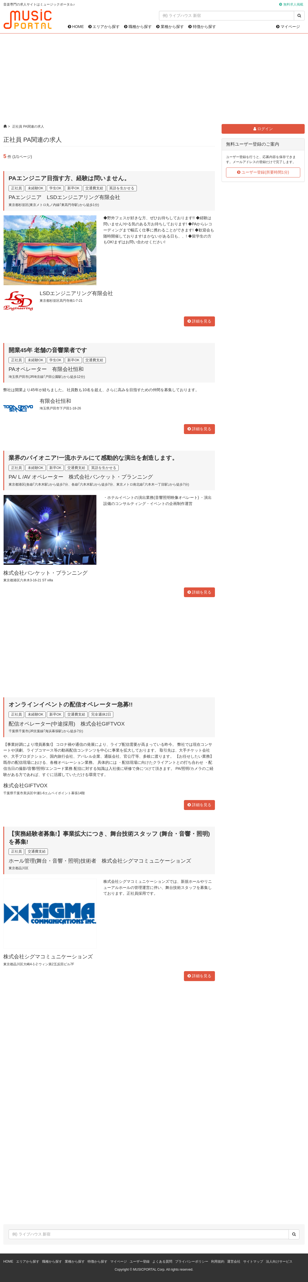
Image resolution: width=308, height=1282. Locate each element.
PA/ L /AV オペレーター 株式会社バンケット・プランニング (81, 477)
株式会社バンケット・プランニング (45, 573)
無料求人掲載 (293, 4)
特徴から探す (202, 26)
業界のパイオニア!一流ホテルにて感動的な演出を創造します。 (93, 458)
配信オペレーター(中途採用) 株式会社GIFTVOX (67, 724)
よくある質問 (162, 1261)
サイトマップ (253, 1261)
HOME (76, 26)
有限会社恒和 (55, 401)
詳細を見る (199, 321)
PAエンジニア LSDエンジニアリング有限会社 (64, 197)
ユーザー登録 (140, 1261)
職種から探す (138, 26)
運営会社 (233, 1261)
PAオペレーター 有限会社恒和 (46, 369)
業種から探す (170, 26)
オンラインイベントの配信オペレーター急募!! (71, 704)
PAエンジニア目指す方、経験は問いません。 (69, 178)
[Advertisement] (154, 79)
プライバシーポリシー (191, 1261)
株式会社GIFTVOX (25, 785)
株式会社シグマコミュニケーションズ (48, 956)
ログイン (263, 129)
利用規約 (217, 1261)
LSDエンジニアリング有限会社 (76, 293)
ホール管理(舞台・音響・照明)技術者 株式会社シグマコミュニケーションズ (100, 861)
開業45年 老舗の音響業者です (48, 350)
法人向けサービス (279, 1261)
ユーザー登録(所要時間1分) (263, 172)
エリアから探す (104, 26)
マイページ (288, 26)
